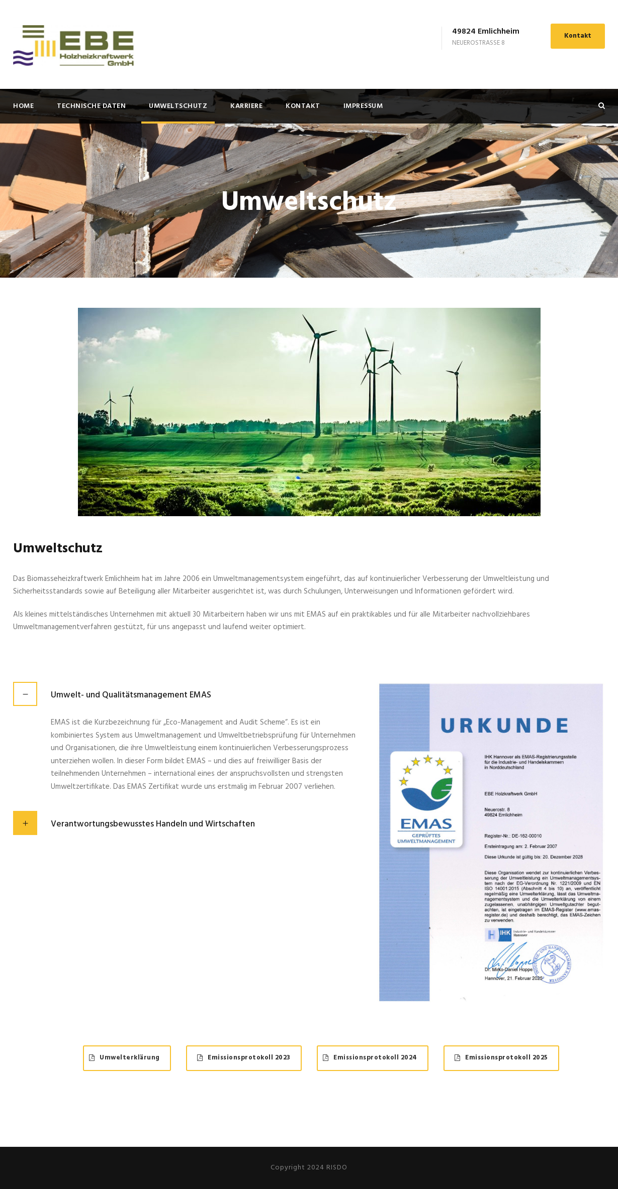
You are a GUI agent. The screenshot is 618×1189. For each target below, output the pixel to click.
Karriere (246, 106)
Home (23, 106)
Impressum (363, 106)
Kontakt (577, 36)
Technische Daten (91, 106)
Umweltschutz (178, 106)
